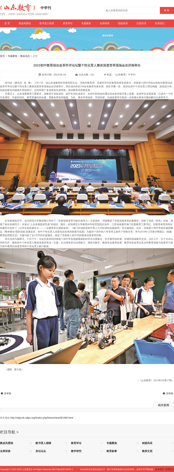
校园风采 (123, 23)
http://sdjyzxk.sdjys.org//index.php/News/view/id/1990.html (41, 417)
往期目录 (141, 23)
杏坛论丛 (40, 451)
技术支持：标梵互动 (164, 469)
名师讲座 (104, 23)
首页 (2, 56)
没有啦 (6, 393)
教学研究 (76, 451)
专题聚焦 (86, 23)
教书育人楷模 (46, 23)
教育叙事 (111, 451)
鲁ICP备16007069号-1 (62, 469)
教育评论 (68, 23)
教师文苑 (147, 451)
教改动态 (25, 56)
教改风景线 (25, 23)
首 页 (7, 23)
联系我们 (160, 23)
